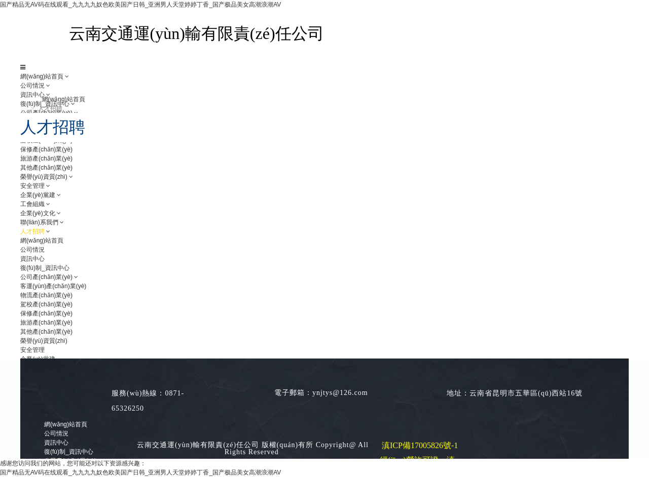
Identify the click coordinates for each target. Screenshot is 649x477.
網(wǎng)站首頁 (41, 76)
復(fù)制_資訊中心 (68, 451)
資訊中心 (56, 442)
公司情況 (32, 85)
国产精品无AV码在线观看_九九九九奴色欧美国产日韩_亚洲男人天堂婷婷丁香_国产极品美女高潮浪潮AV (140, 4)
